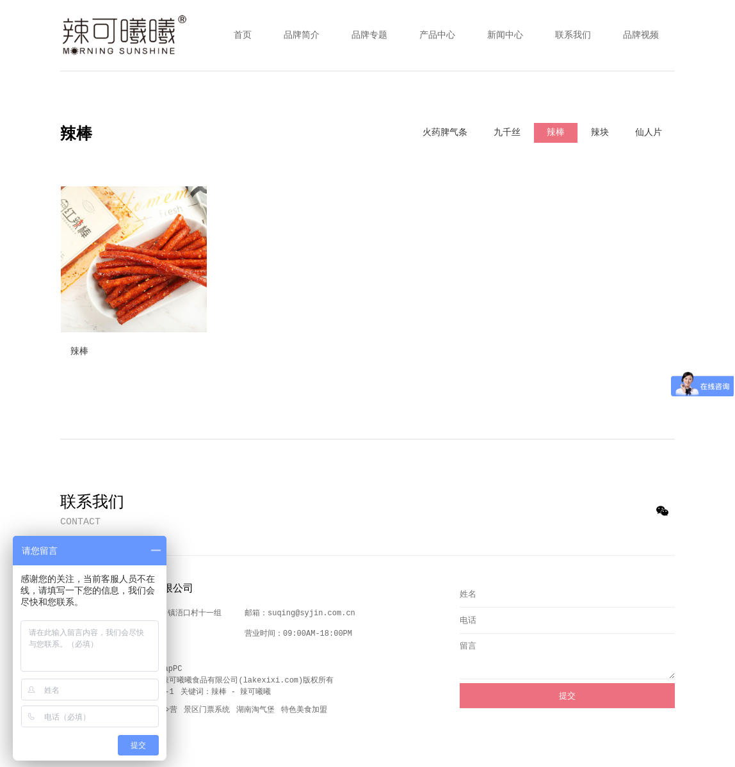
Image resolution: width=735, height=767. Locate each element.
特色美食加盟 (304, 710)
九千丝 (507, 132)
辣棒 (556, 132)
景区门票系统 (207, 710)
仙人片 (648, 132)
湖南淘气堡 (255, 710)
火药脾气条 (445, 132)
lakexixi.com (270, 680)
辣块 (600, 132)
